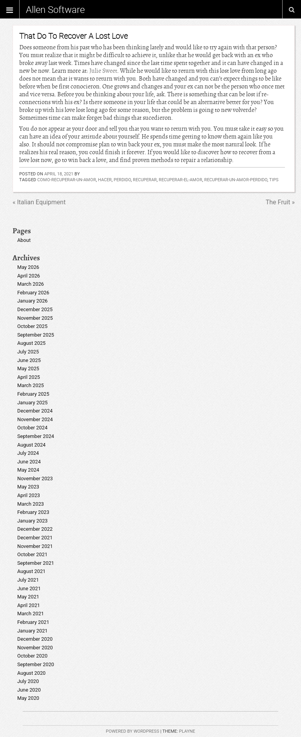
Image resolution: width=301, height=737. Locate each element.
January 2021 (32, 631)
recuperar (145, 179)
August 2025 (31, 343)
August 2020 (31, 673)
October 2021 (32, 554)
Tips (274, 179)
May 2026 (28, 267)
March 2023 (30, 504)
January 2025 (32, 402)
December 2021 (35, 538)
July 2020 (28, 681)
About (24, 240)
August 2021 (31, 571)
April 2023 (28, 495)
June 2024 (29, 462)
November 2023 (35, 478)
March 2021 (30, 613)
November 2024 (35, 419)
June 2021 (29, 588)
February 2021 (33, 622)
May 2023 (28, 487)
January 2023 (32, 521)
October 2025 (32, 326)
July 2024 (28, 453)
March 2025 (30, 385)
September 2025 (35, 335)
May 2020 (28, 698)
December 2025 (35, 309)
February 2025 (33, 394)
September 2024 (35, 436)
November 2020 (35, 648)
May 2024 (28, 470)
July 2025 (28, 352)
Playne (187, 731)
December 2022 (35, 529)
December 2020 (35, 639)
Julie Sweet (103, 71)
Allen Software (55, 9)
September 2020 (35, 664)
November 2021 (35, 546)
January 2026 (32, 301)
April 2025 (28, 377)
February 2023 (33, 512)
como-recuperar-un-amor (66, 179)
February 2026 (33, 293)
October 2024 (32, 428)
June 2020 (29, 690)
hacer (105, 179)
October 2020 (32, 656)
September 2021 (35, 563)
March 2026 (30, 284)
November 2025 (35, 318)
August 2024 (31, 445)
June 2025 (29, 360)
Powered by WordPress (132, 731)
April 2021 (28, 605)
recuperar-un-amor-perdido (235, 179)
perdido (122, 179)
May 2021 (28, 597)
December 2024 (35, 411)
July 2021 (28, 580)
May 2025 (28, 368)
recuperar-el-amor (180, 179)
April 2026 (28, 276)
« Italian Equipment (39, 202)
